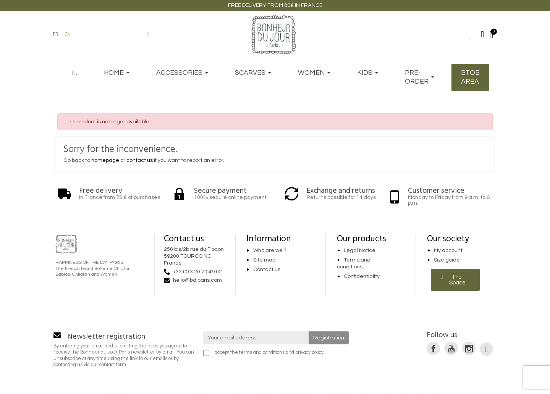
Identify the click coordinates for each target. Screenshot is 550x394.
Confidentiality (362, 276)
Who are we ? (269, 250)
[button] (455, 280)
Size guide (447, 260)
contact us (139, 160)
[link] (433, 348)
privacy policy (309, 352)
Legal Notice (359, 250)
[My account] (482, 34)
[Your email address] (256, 337)
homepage (105, 160)
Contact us (266, 269)
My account (448, 250)
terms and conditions (262, 352)
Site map (264, 260)
